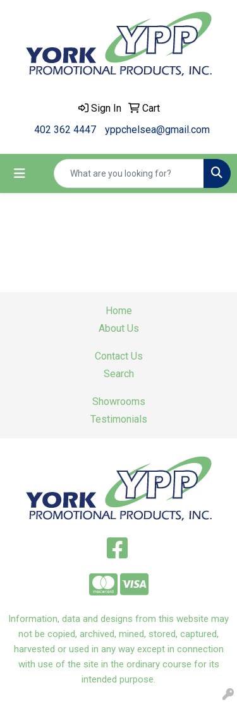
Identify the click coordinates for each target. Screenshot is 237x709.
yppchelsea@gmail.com (157, 130)
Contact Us (119, 356)
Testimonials (118, 419)
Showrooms (118, 401)
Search (119, 374)
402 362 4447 (65, 130)
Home (119, 311)
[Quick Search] (129, 173)
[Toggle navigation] (19, 173)
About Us (119, 328)
